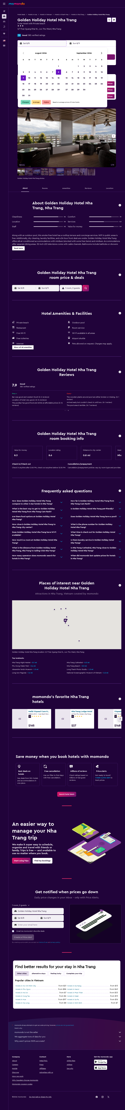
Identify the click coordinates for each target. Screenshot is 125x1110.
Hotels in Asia (32, 14)
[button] (4, 3)
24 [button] (29, 90)
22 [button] (58, 84)
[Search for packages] (4, 26)
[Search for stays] (4, 16)
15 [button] (58, 78)
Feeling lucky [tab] (56, 973)
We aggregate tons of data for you (68, 1036)
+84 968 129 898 (24, 32)
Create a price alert (102, 778)
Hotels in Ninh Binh (74, 1003)
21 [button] (53, 84)
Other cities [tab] (22, 973)
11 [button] (35, 78)
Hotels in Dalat (72, 996)
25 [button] (35, 90)
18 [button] (35, 84)
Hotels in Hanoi (73, 989)
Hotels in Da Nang (74, 986)
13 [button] (47, 78)
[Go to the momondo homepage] (17, 3)
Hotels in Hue (21, 999)
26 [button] (41, 90)
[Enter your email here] (40, 925)
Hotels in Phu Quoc (23, 989)
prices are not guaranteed (65, 1025)
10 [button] (29, 78)
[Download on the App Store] (100, 1067)
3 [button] (29, 72)
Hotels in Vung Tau (23, 996)
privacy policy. (55, 942)
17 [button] (29, 84)
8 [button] (58, 72)
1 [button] (58, 66)
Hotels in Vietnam (46, 14)
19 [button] (41, 84)
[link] (66, 794)
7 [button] (52, 72)
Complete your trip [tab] (74, 973)
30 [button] (23, 95)
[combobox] (40, 911)
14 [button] (53, 78)
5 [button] (41, 72)
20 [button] (47, 84)
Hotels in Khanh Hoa (61, 14)
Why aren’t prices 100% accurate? (68, 1041)
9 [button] (23, 78)
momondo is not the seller (68, 1032)
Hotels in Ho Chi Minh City (26, 986)
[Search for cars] (4, 21)
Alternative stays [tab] (38, 973)
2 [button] (23, 72)
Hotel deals (21, 14)
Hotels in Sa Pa (73, 999)
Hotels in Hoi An (22, 993)
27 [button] (47, 90)
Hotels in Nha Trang (77, 14)
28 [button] (53, 90)
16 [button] (23, 84)
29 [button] (58, 90)
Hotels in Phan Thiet (75, 993)
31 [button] (29, 95)
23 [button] (23, 90)
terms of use (43, 942)
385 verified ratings (36, 35)
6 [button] (46, 72)
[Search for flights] (4, 11)
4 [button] (35, 72)
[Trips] (4, 33)
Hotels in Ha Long (22, 1003)
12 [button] (41, 78)
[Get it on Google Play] (100, 1062)
